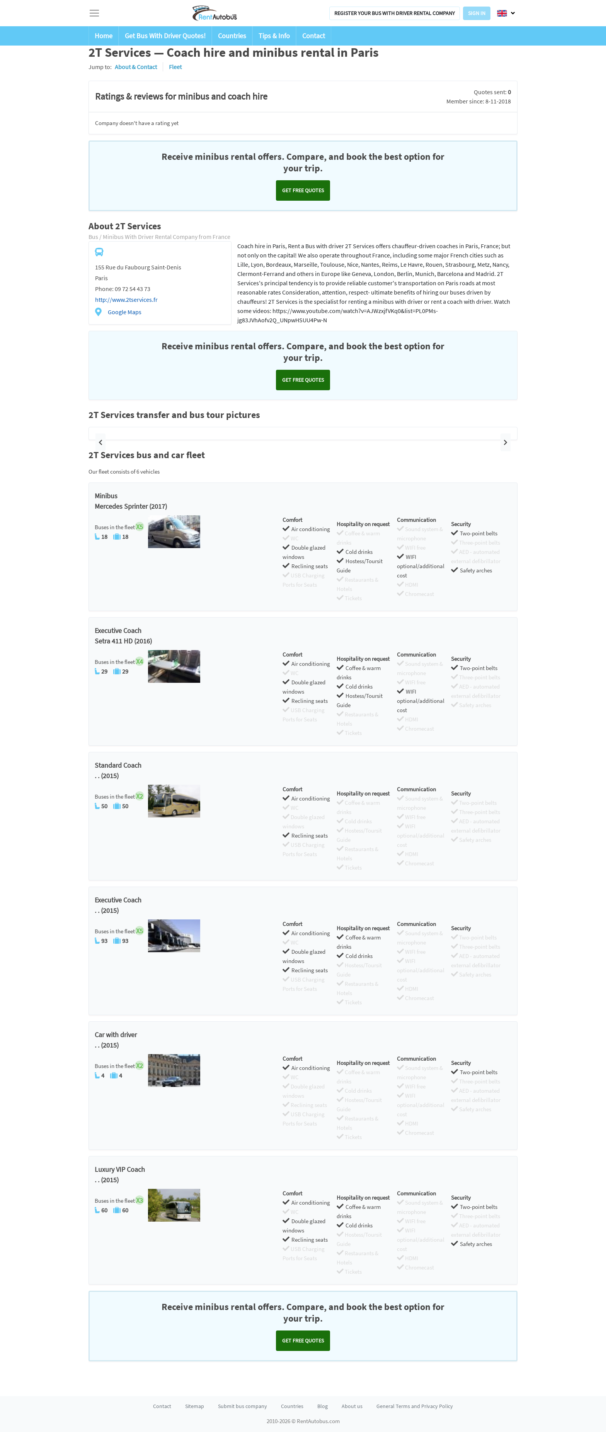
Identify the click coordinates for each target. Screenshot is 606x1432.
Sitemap (194, 1406)
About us (352, 1406)
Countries (232, 35)
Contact (313, 35)
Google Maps (124, 312)
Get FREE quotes (303, 190)
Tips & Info (274, 35)
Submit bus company (242, 1406)
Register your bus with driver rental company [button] (394, 13)
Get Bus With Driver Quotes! (165, 35)
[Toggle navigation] (94, 13)
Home (103, 35)
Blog (322, 1406)
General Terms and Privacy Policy (414, 1406)
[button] (100, 442)
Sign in (476, 13)
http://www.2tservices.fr (126, 299)
